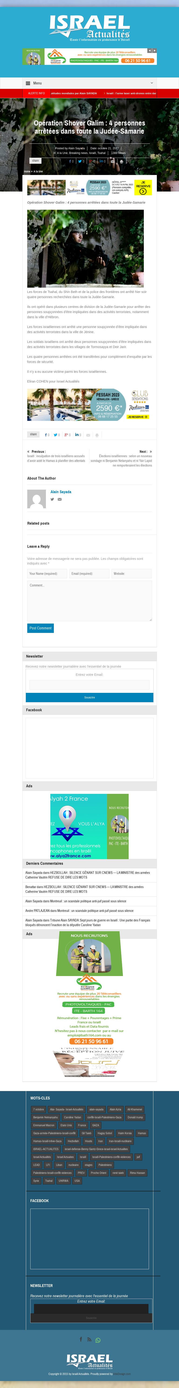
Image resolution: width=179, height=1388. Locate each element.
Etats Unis (66, 1125)
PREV (81, 1173)
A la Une (62, 153)
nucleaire (74, 1165)
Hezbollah (73, 1141)
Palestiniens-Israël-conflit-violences (52, 1173)
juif (138, 1157)
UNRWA (63, 1181)
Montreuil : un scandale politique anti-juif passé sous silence (88, 901)
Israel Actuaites (65, 1157)
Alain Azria (115, 1109)
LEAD (36, 1165)
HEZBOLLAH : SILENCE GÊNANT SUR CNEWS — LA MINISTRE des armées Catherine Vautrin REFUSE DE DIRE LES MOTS (84, 889)
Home (27, 171)
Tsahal (101, 153)
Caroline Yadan (72, 1117)
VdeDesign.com (122, 1374)
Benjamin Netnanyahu (45, 1117)
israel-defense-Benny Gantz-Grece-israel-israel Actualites (96, 1149)
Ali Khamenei (134, 1109)
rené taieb (118, 1173)
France (82, 1125)
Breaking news (78, 153)
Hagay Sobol (105, 1133)
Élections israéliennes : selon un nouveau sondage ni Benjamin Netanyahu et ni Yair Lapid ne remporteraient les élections (121, 458)
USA (77, 1181)
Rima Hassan (137, 1173)
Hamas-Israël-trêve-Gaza (47, 1141)
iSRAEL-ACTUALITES (46, 1149)
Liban (59, 1165)
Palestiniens (105, 1165)
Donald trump (135, 1117)
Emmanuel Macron (43, 1125)
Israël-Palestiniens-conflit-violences (111, 1157)
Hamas (142, 1133)
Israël (92, 153)
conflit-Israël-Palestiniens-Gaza (104, 1117)
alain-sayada (96, 1109)
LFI (48, 1165)
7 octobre (38, 1109)
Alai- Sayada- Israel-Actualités (66, 1109)
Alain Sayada (76, 148)
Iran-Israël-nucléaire (120, 1141)
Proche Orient (98, 1173)
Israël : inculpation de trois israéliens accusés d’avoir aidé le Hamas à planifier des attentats (58, 456)
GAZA (95, 1125)
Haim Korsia (125, 1133)
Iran (100, 1141)
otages (88, 1165)
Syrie (36, 1181)
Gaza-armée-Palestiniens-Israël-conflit (54, 1133)
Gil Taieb (86, 1133)
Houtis (88, 1141)
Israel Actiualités (42, 1157)
